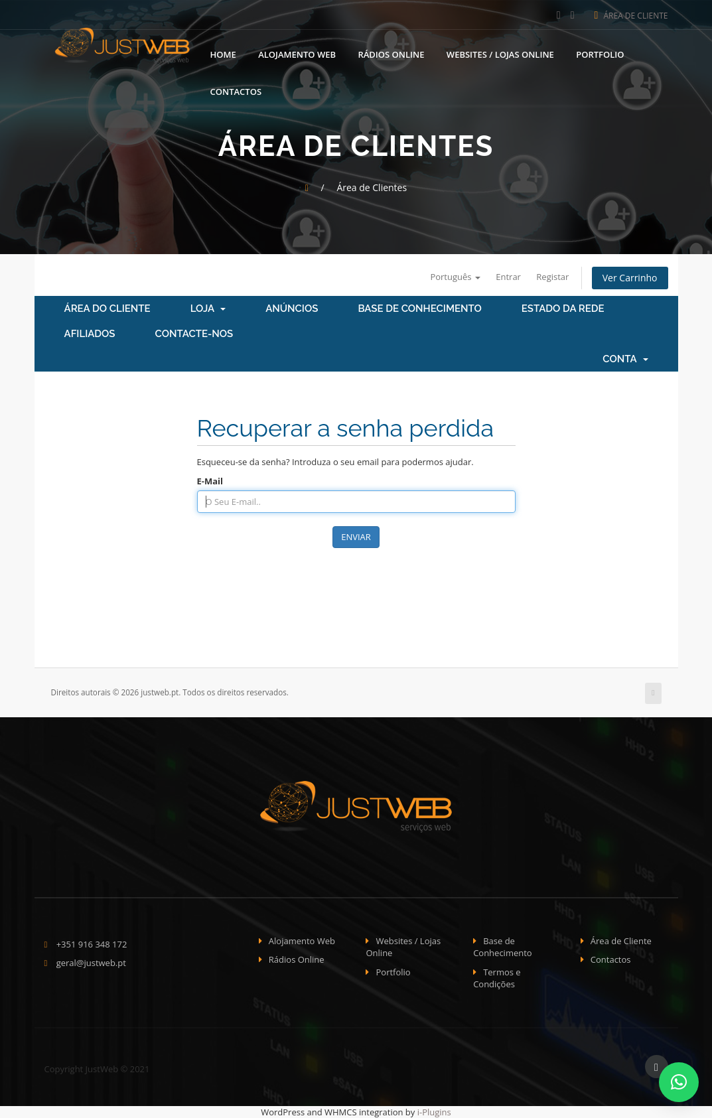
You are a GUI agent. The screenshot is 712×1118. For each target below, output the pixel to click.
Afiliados (89, 334)
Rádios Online (391, 53)
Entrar (508, 277)
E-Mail (210, 481)
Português (455, 277)
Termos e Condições (497, 978)
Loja (208, 308)
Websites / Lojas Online (500, 53)
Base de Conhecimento (419, 308)
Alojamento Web (297, 53)
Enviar (356, 537)
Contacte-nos (194, 334)
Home (223, 53)
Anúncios (291, 308)
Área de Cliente (631, 15)
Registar (552, 277)
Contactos (236, 91)
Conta (625, 359)
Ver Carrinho (630, 277)
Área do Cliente (107, 308)
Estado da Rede (563, 308)
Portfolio (600, 53)
